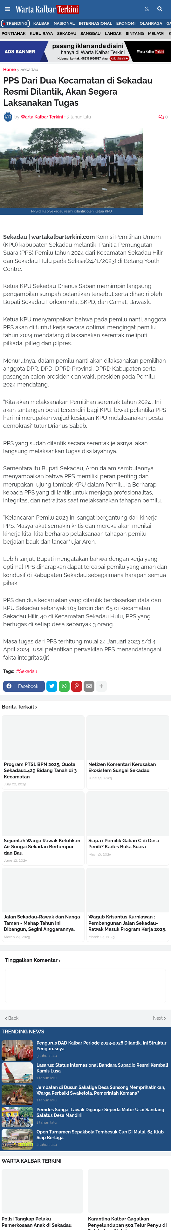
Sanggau (90, 33)
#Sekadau (26, 671)
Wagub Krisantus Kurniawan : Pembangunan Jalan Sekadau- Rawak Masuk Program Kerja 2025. (127, 923)
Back (13, 1018)
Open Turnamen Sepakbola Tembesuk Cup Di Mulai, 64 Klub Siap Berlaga (100, 1134)
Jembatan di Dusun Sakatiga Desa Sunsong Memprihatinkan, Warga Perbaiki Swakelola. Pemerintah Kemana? (101, 1090)
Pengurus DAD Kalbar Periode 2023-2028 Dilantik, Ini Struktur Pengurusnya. (102, 1045)
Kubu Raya (41, 33)
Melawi (156, 33)
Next (158, 1018)
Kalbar (41, 23)
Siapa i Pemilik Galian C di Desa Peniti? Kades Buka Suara (123, 844)
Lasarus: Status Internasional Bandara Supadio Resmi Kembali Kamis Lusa (102, 1068)
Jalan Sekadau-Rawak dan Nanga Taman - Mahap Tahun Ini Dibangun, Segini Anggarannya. (42, 923)
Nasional (64, 23)
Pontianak (14, 33)
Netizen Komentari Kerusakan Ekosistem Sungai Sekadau (122, 768)
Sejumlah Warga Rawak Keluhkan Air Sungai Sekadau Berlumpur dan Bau (42, 847)
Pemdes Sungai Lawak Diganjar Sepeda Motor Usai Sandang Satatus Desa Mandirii (100, 1112)
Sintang (135, 33)
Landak (113, 33)
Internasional (95, 23)
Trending (15, 23)
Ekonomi (126, 23)
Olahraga (151, 23)
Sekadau (66, 33)
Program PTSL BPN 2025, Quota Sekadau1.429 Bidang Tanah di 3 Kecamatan (40, 771)
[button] (7, 9)
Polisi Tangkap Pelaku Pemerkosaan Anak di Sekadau (37, 1222)
